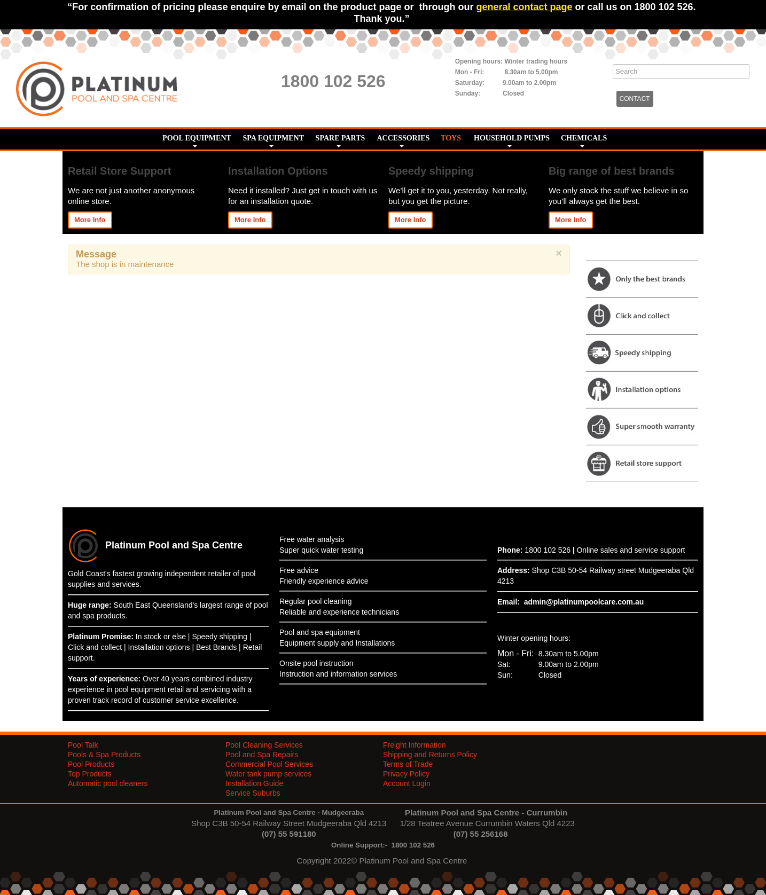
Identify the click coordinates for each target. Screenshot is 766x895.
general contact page (524, 7)
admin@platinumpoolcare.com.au (584, 602)
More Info (90, 220)
